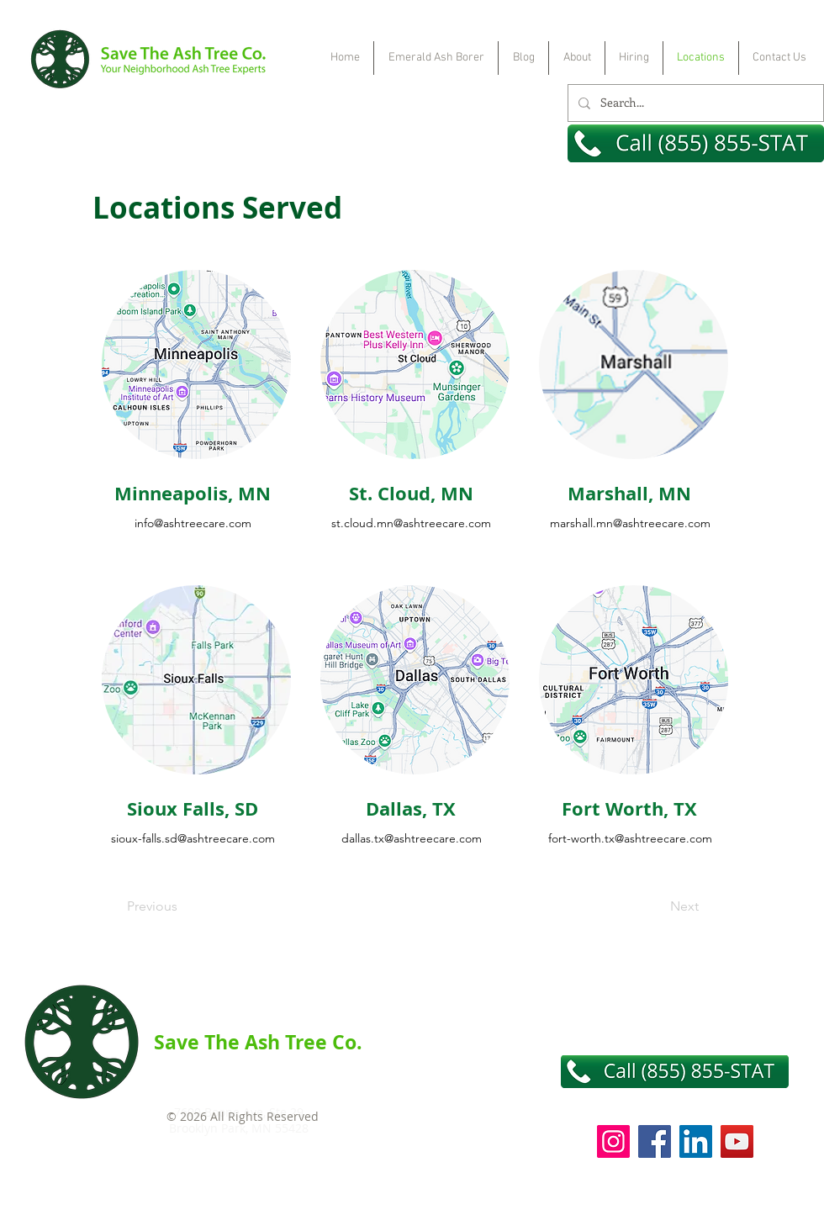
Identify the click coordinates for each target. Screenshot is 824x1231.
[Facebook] (654, 1141)
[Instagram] (613, 1141)
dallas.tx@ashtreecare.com (411, 838)
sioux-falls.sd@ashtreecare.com (193, 838)
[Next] (657, 907)
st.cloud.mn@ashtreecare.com (411, 523)
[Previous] (182, 907)
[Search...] (694, 103)
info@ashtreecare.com (193, 523)
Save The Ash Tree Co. (258, 1041)
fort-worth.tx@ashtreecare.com (630, 838)
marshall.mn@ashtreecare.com (630, 523)
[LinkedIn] (695, 1141)
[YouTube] (737, 1141)
